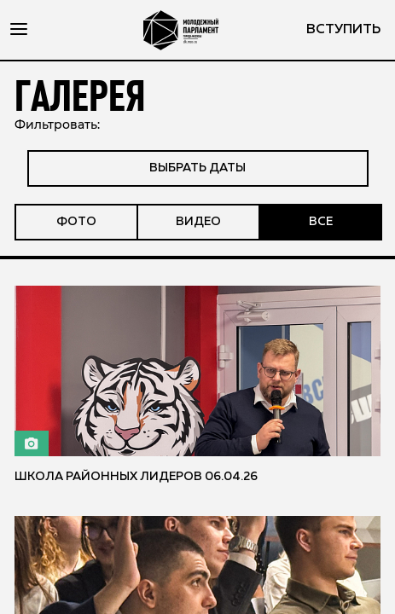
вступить (343, 30)
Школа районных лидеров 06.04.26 (136, 477)
